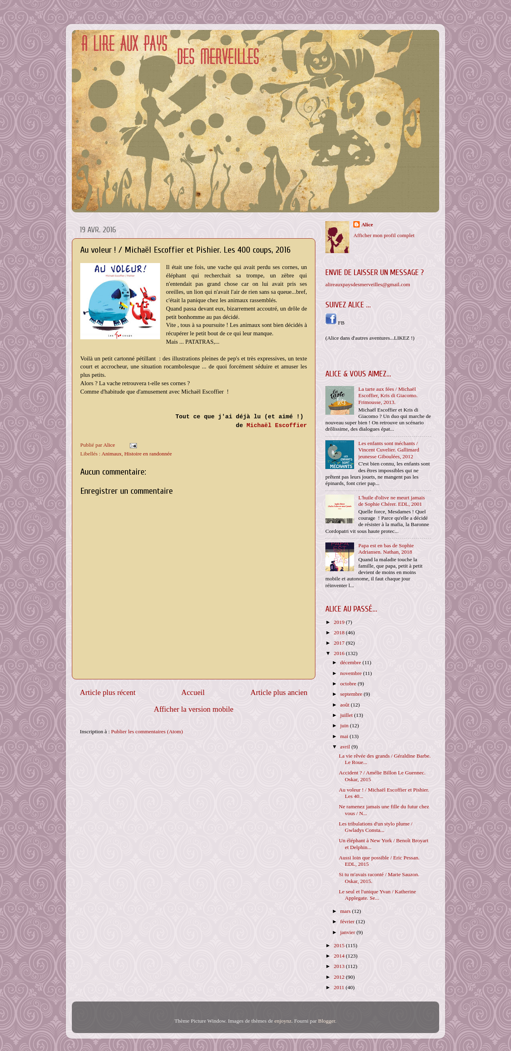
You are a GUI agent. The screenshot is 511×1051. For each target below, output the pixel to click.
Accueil (193, 692)
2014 (340, 956)
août (345, 705)
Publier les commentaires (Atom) (147, 731)
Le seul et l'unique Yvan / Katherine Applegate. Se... (377, 895)
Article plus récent (108, 692)
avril (345, 747)
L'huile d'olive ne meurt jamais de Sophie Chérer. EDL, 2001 (391, 501)
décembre (351, 662)
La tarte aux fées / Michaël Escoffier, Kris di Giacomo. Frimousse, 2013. (388, 395)
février (348, 921)
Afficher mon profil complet (383, 235)
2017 (340, 643)
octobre (349, 684)
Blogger (326, 1021)
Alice (367, 225)
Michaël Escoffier (277, 425)
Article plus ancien (278, 692)
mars (346, 911)
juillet (347, 715)
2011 (340, 987)
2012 (340, 977)
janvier (348, 932)
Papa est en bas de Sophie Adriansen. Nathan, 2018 (386, 548)
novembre (351, 673)
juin (345, 725)
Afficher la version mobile (194, 709)
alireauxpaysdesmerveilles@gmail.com (367, 284)
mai (345, 736)
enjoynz (282, 1021)
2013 (340, 966)
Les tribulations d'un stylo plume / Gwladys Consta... (375, 827)
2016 (340, 653)
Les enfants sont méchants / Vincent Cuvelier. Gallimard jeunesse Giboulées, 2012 (388, 449)
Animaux (111, 454)
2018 (340, 632)
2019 (340, 622)
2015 (340, 945)
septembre (352, 694)
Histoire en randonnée (148, 454)
